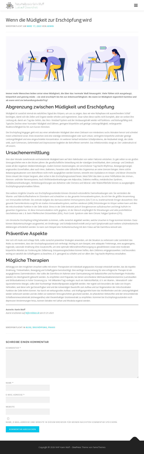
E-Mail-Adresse (15, 394)
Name (10, 382)
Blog (28, 327)
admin (50, 26)
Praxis (51, 327)
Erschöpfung (40, 327)
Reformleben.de (32, 313)
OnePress (76, 447)
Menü (135, 5)
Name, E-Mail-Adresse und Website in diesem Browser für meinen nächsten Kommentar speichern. (62, 422)
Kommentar (13, 348)
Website (10, 406)
